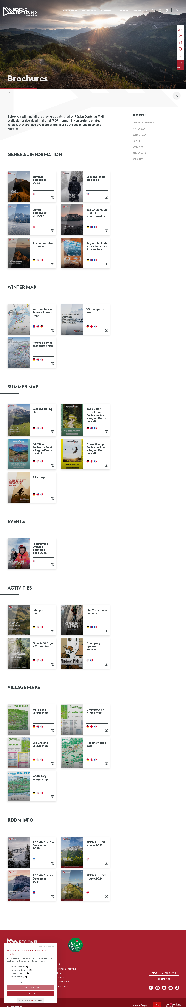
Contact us (164, 979)
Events (136, 141)
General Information (143, 122)
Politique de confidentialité (15, 983)
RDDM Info (138, 159)
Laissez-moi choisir (30, 988)
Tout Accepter (30, 994)
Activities (138, 147)
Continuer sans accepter (46, 946)
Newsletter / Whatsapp (164, 972)
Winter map (139, 128)
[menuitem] (70, 13)
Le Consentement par (30, 1000)
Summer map (139, 135)
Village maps (139, 153)
